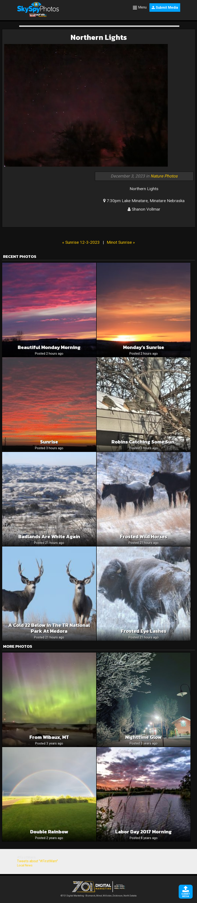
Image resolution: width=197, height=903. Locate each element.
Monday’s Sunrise (143, 347)
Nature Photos (164, 176)
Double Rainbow (49, 832)
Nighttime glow (143, 737)
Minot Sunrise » (121, 242)
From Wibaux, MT (49, 737)
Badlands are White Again (49, 536)
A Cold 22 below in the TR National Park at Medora (49, 628)
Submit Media (165, 7)
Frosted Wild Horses (143, 536)
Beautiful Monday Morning (49, 347)
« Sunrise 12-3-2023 (81, 242)
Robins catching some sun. (143, 442)
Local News (25, 865)
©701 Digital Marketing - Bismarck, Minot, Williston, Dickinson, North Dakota (99, 894)
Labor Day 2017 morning (143, 832)
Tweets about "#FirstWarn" (37, 861)
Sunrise (49, 442)
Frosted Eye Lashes (143, 631)
